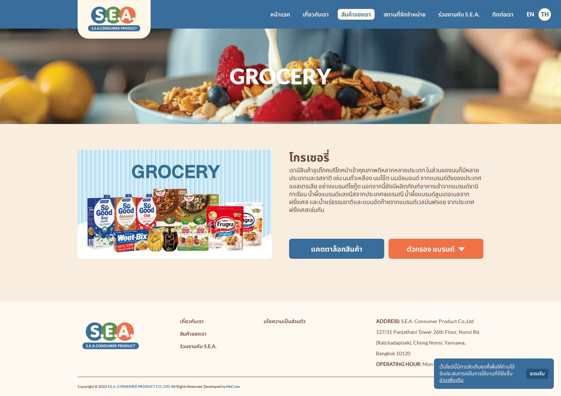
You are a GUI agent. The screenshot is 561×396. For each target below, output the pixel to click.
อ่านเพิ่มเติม (451, 380)
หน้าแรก (280, 14)
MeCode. (233, 386)
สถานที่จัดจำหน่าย (405, 14)
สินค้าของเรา (356, 14)
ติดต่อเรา (502, 14)
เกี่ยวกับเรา (316, 14)
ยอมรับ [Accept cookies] (537, 373)
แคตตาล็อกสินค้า (336, 248)
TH (545, 14)
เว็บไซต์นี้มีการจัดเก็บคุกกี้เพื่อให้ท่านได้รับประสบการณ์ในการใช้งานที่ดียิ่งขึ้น (477, 370)
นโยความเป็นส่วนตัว (285, 321)
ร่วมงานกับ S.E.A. (459, 14)
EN (530, 14)
